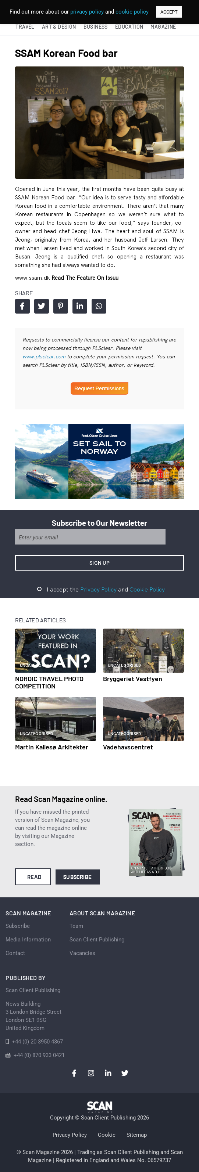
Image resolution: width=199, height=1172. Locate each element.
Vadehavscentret (128, 747)
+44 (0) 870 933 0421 (39, 1055)
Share (22, 306)
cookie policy (132, 11)
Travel (24, 26)
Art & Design (59, 26)
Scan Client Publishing (97, 939)
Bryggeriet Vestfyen (132, 678)
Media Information (28, 939)
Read (34, 876)
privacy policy (87, 11)
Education (129, 26)
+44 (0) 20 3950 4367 (37, 1041)
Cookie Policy (147, 589)
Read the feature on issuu (84, 277)
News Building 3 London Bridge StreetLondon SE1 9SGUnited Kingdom (33, 1016)
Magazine (163, 26)
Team (76, 926)
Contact (15, 953)
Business (95, 26)
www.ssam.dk (33, 277)
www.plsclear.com (43, 356)
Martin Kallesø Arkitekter (51, 747)
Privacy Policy (98, 589)
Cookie (107, 1135)
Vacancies (82, 953)
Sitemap (137, 1135)
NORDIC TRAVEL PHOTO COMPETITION (49, 682)
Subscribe (77, 876)
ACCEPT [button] (169, 12)
